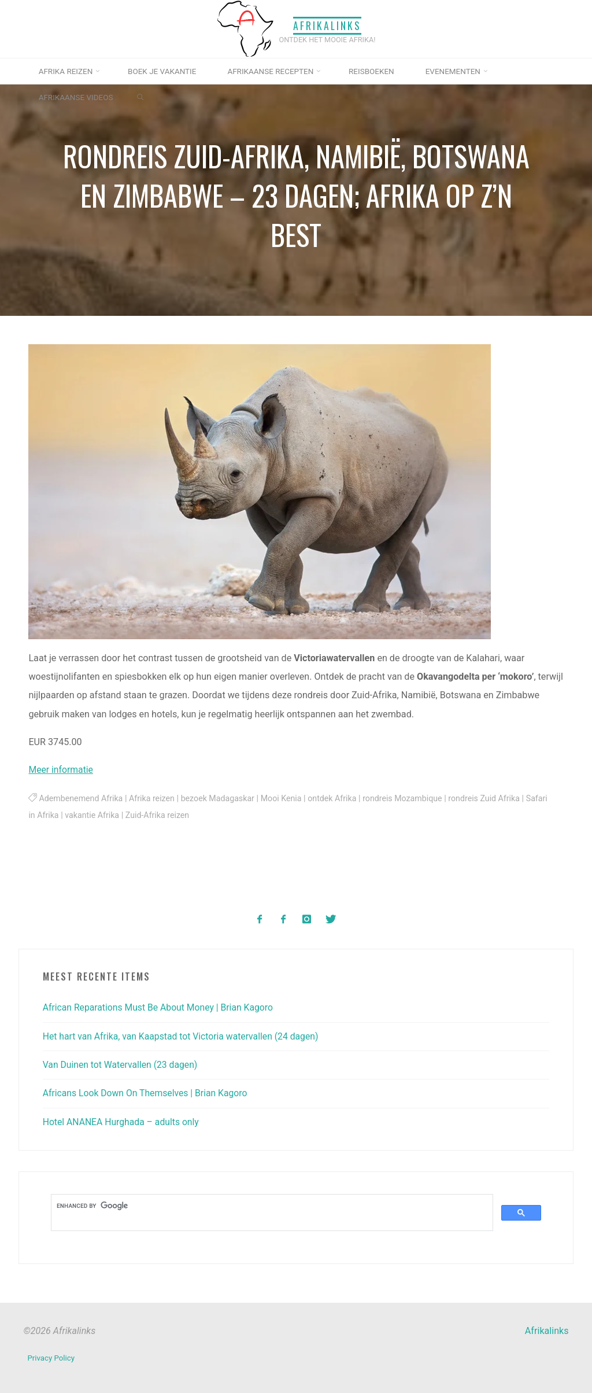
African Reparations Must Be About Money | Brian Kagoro (161, 1006)
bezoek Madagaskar (221, 799)
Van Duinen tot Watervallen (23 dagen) (122, 1064)
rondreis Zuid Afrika (493, 799)
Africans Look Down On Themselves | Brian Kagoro (148, 1093)
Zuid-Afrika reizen (184, 815)
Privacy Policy (51, 1356)
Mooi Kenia (286, 799)
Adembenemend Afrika (82, 799)
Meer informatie (62, 770)
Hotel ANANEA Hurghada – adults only (123, 1121)
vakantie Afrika (117, 815)
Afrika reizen (154, 799)
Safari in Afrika (56, 815)
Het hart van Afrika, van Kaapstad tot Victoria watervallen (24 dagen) (184, 1035)
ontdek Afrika (338, 799)
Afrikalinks (327, 24)
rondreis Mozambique (410, 799)
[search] (271, 1205)
